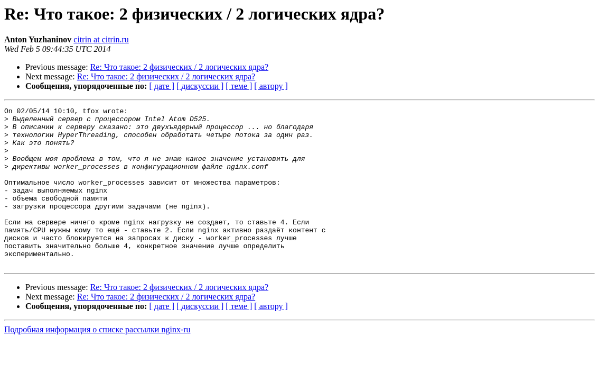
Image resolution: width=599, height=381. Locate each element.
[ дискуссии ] (199, 85)
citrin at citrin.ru (100, 39)
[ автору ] (270, 85)
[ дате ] (161, 85)
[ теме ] (239, 85)
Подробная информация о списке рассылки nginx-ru (97, 361)
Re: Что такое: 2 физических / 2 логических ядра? (179, 66)
